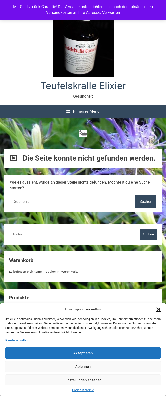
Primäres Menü (82, 111)
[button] (158, 309)
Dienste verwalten (16, 340)
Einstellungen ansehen (83, 380)
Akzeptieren (83, 353)
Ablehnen (83, 366)
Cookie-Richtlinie (83, 390)
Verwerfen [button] (111, 12)
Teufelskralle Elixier (83, 86)
